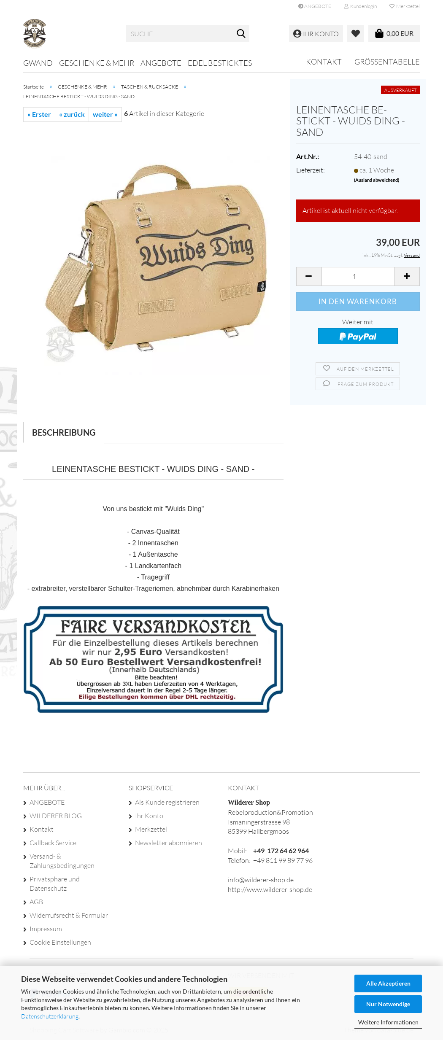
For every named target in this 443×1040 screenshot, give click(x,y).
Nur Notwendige (388, 1004)
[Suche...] (241, 34)
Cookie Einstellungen (60, 942)
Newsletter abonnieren (168, 842)
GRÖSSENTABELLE (387, 61)
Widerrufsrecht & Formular (69, 915)
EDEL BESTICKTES (220, 62)
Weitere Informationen (388, 1022)
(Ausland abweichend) (376, 180)
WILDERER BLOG (56, 815)
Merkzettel (404, 6)
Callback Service (53, 842)
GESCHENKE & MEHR (96, 62)
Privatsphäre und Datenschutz (55, 883)
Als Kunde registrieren (167, 802)
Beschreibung (63, 432)
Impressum (46, 928)
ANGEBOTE (314, 6)
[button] (308, 276)
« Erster (39, 114)
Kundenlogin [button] (360, 6)
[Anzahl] (357, 276)
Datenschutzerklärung (49, 1016)
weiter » (105, 114)
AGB (36, 901)
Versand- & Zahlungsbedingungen (62, 861)
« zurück (72, 114)
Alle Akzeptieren (388, 983)
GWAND (38, 62)
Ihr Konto (149, 815)
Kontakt (324, 61)
